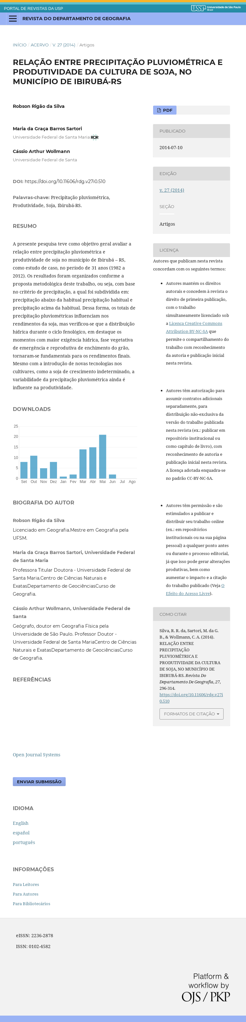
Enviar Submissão (39, 781)
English (21, 823)
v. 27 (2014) (64, 44)
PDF (167, 110)
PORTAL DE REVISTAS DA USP (33, 8)
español (21, 833)
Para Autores (25, 894)
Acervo (40, 44)
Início (20, 44)
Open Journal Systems (36, 755)
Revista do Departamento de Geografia (76, 18)
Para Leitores (26, 884)
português (24, 842)
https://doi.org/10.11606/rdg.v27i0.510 (65, 181)
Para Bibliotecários (31, 903)
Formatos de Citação (189, 713)
